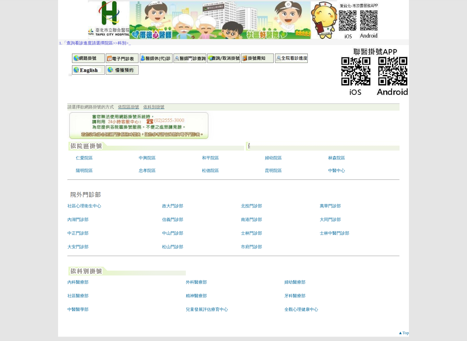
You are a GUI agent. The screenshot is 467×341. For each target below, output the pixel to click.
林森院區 (336, 157)
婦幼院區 (273, 157)
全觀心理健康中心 (301, 309)
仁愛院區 (84, 157)
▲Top (403, 332)
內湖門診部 (78, 219)
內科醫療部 (78, 282)
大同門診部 (330, 219)
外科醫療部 (196, 282)
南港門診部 (251, 219)
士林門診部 (251, 233)
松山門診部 (172, 246)
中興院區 (147, 157)
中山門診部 (172, 233)
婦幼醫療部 (294, 282)
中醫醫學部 (78, 309)
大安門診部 (78, 246)
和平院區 (210, 157)
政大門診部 (172, 205)
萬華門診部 (330, 205)
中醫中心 (336, 170)
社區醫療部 (78, 295)
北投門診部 (251, 205)
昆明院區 (273, 170)
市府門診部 (251, 246)
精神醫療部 (196, 295)
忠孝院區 (147, 170)
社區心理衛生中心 (84, 205)
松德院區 (210, 170)
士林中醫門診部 (334, 233)
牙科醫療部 (294, 295)
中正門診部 (78, 233)
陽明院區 (84, 170)
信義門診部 (172, 219)
